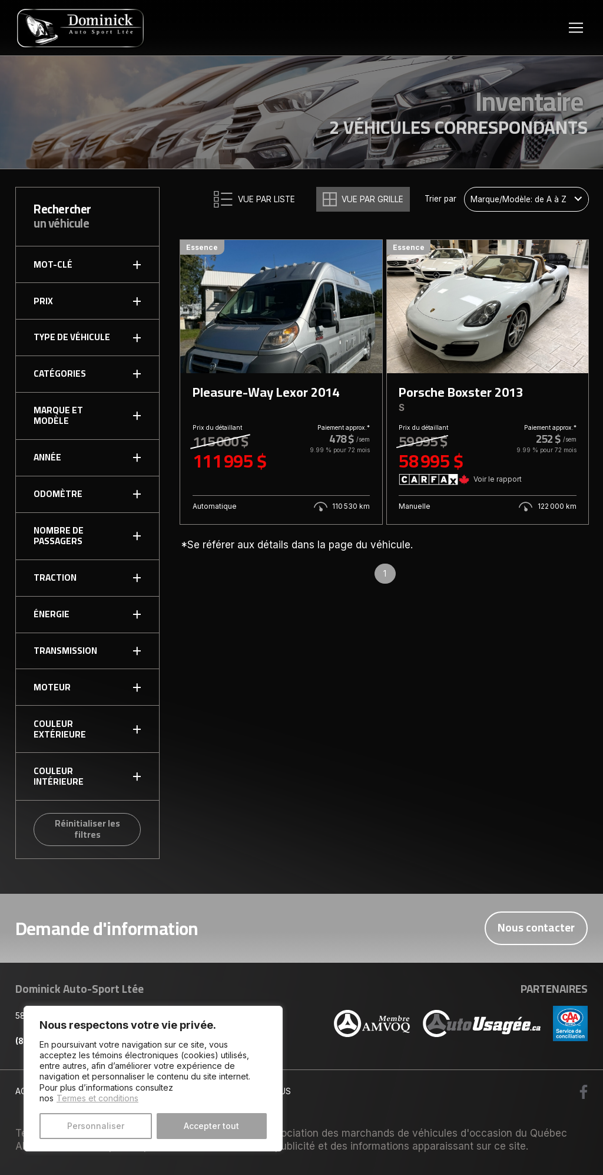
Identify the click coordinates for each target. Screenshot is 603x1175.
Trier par (440, 199)
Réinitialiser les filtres (87, 828)
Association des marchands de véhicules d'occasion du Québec (415, 1133)
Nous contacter (536, 927)
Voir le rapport (497, 479)
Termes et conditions (97, 1098)
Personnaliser (95, 1126)
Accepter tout (211, 1126)
